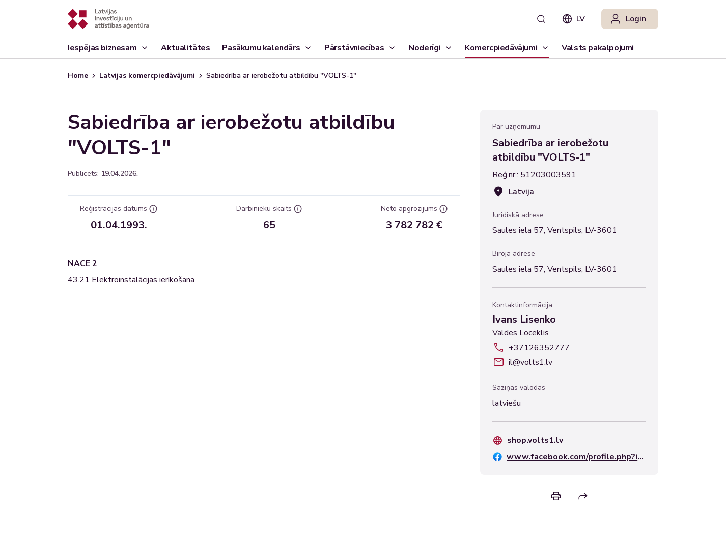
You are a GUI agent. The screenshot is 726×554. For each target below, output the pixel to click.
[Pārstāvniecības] (360, 48)
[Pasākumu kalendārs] (267, 48)
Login (627, 19)
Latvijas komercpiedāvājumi (147, 76)
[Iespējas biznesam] (108, 48)
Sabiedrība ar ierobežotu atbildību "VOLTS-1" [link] (281, 76)
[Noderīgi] (430, 48)
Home (78, 76)
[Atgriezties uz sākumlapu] (108, 19)
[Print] (556, 496)
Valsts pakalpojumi (598, 50)
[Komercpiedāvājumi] (507, 48)
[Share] (583, 496)
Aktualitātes (185, 50)
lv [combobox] (573, 18)
